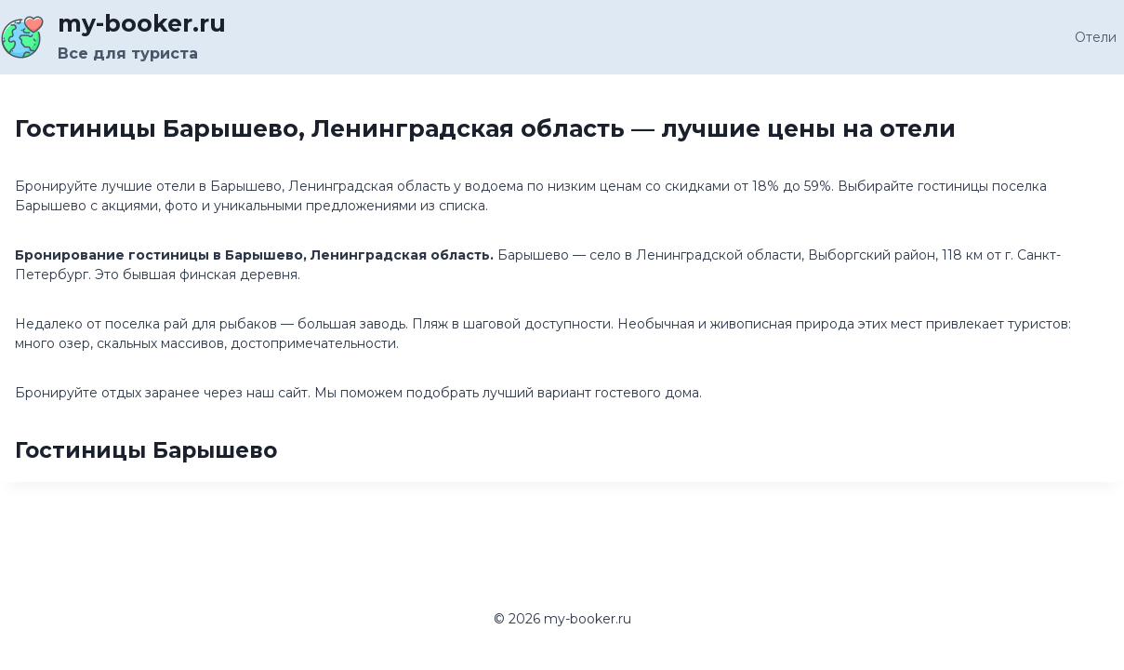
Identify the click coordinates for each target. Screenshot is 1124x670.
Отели (1096, 37)
